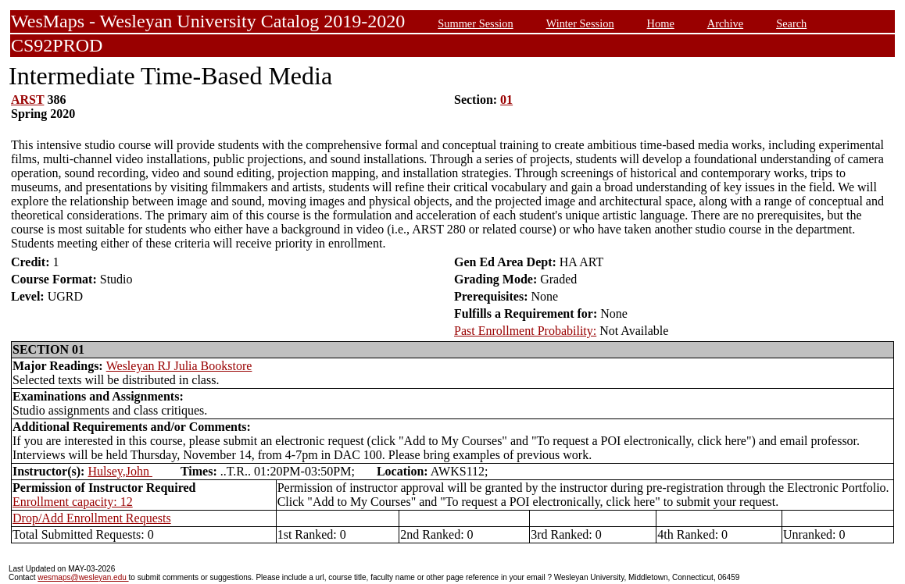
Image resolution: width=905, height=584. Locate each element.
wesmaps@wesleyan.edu (83, 577)
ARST (27, 99)
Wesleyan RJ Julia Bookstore (179, 365)
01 (506, 99)
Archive (725, 23)
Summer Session (475, 23)
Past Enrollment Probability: (525, 330)
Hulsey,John (120, 471)
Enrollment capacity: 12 (73, 501)
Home (660, 23)
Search (791, 23)
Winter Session (580, 23)
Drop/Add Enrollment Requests (92, 518)
